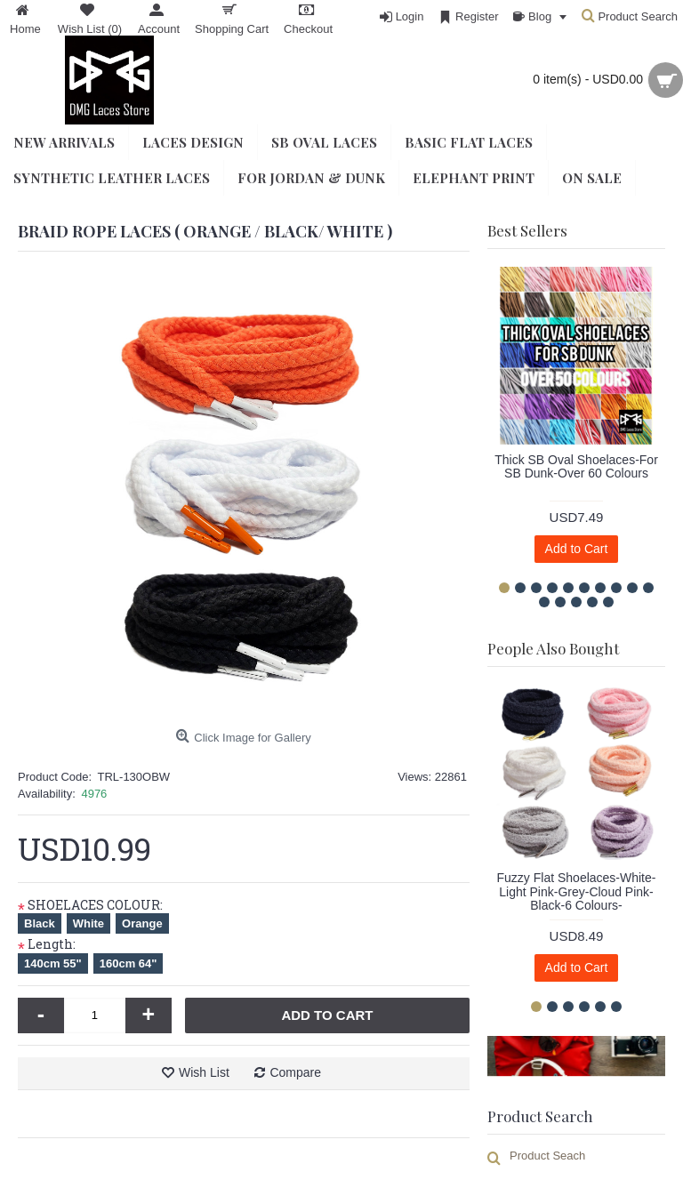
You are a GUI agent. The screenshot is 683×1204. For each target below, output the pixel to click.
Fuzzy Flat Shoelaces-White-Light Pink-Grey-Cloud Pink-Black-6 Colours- (576, 891)
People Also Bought (553, 648)
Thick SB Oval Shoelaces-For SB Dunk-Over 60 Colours (576, 466)
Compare (295, 1072)
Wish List (204, 1072)
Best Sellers (527, 230)
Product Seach (547, 1155)
